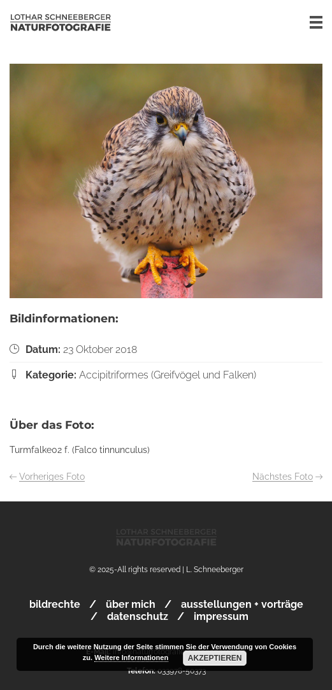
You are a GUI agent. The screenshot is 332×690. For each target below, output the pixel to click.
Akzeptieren (215, 658)
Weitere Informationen (131, 657)
